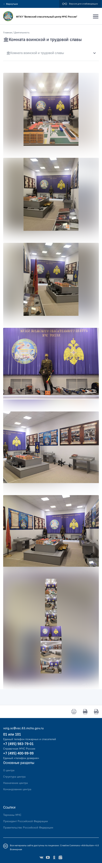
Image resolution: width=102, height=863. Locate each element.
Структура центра (14, 777)
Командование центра (17, 789)
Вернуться (10, 4)
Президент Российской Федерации (25, 821)
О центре (8, 770)
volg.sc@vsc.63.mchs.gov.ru (23, 728)
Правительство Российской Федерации (28, 827)
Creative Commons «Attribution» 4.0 (79, 845)
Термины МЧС (12, 815)
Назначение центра (15, 783)
